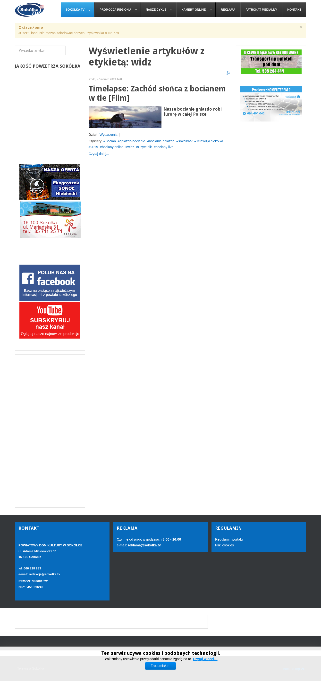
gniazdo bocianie (132, 141)
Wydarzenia (109, 135)
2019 (94, 147)
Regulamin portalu (229, 539)
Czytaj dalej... (99, 154)
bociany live (164, 147)
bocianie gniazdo (161, 141)
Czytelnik (145, 147)
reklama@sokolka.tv (144, 545)
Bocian (110, 141)
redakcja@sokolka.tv (44, 574)
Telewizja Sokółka (209, 141)
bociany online (113, 147)
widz (130, 147)
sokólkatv (185, 141)
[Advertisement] (50, 431)
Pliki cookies (224, 545)
